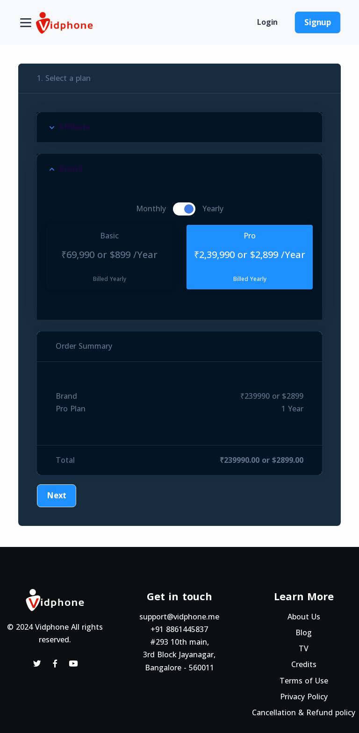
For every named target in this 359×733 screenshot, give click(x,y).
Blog (303, 632)
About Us (303, 616)
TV (304, 648)
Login (267, 22)
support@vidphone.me (179, 616)
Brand (70, 168)
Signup (317, 22)
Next (56, 495)
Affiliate (74, 127)
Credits (303, 664)
